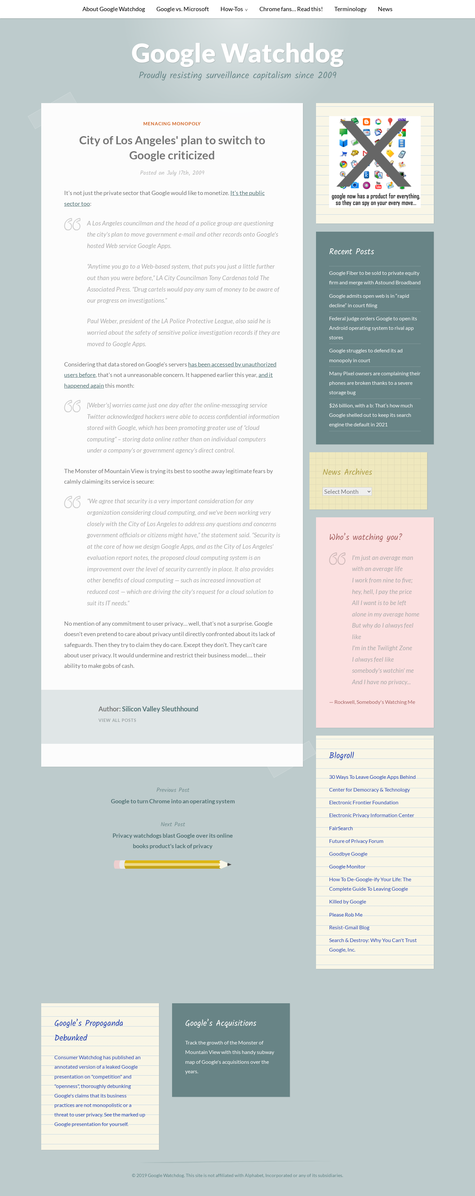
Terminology (350, 9)
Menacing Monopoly (172, 123)
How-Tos (231, 9)
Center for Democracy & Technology (369, 789)
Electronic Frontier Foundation (363, 802)
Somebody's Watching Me (386, 702)
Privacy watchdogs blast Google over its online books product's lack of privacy (172, 835)
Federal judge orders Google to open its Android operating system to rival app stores (373, 327)
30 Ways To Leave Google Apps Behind (372, 777)
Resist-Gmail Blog (349, 927)
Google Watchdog (238, 52)
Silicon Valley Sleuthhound (160, 709)
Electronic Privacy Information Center (371, 815)
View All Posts (117, 720)
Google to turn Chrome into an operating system (173, 795)
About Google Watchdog (113, 9)
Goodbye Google (348, 853)
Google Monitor (347, 866)
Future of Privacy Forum (356, 841)
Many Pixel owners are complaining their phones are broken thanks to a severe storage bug (374, 382)
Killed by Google (347, 901)
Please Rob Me (345, 914)
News (385, 9)
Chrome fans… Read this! (291, 9)
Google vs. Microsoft (182, 9)
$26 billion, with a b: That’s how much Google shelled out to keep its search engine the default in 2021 (371, 414)
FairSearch (341, 828)
